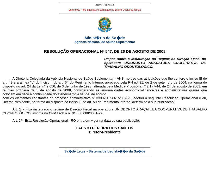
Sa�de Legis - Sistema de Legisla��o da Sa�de (104, 151)
